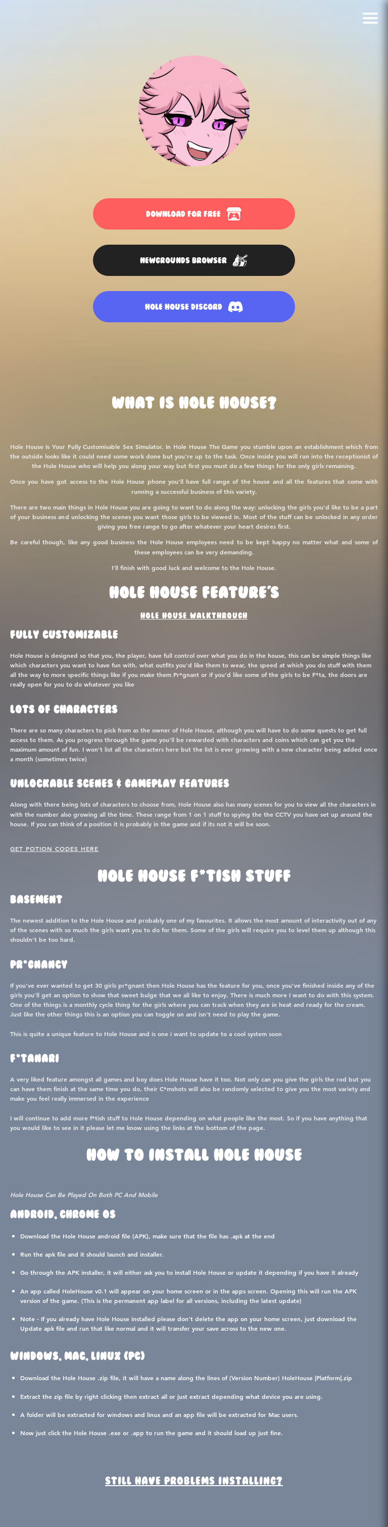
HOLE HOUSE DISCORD (194, 307)
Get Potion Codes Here (54, 848)
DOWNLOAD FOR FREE (194, 214)
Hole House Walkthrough (194, 616)
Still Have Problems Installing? (194, 1481)
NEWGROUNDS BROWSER (194, 260)
